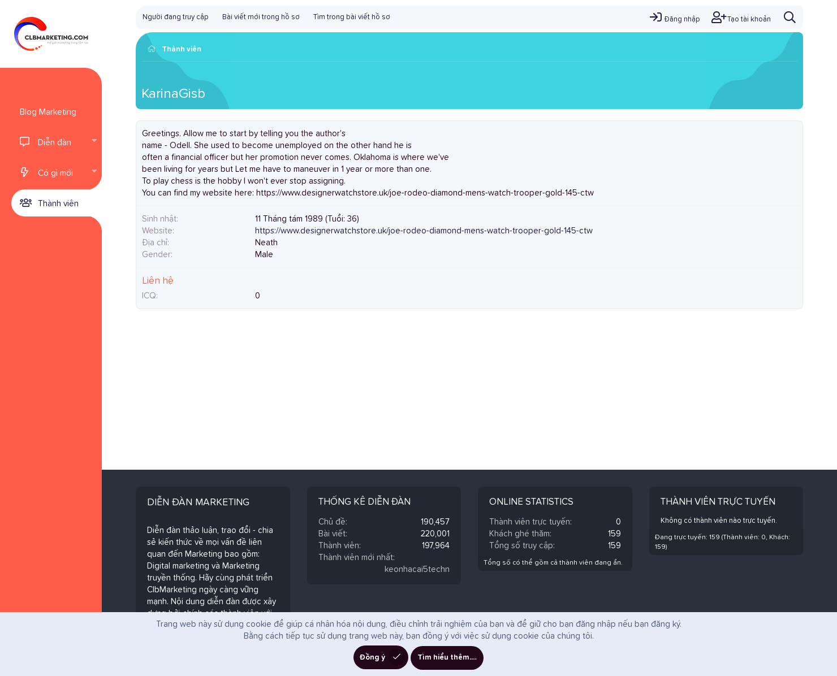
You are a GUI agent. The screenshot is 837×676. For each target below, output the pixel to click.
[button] (94, 141)
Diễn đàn (54, 142)
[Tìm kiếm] (789, 17)
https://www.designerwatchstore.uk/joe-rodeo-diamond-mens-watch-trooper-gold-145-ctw (424, 231)
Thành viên (58, 204)
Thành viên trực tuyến (718, 502)
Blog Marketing (48, 112)
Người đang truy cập (176, 17)
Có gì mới (55, 173)
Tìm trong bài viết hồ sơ (351, 17)
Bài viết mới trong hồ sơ (261, 17)
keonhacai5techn (417, 569)
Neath (266, 243)
